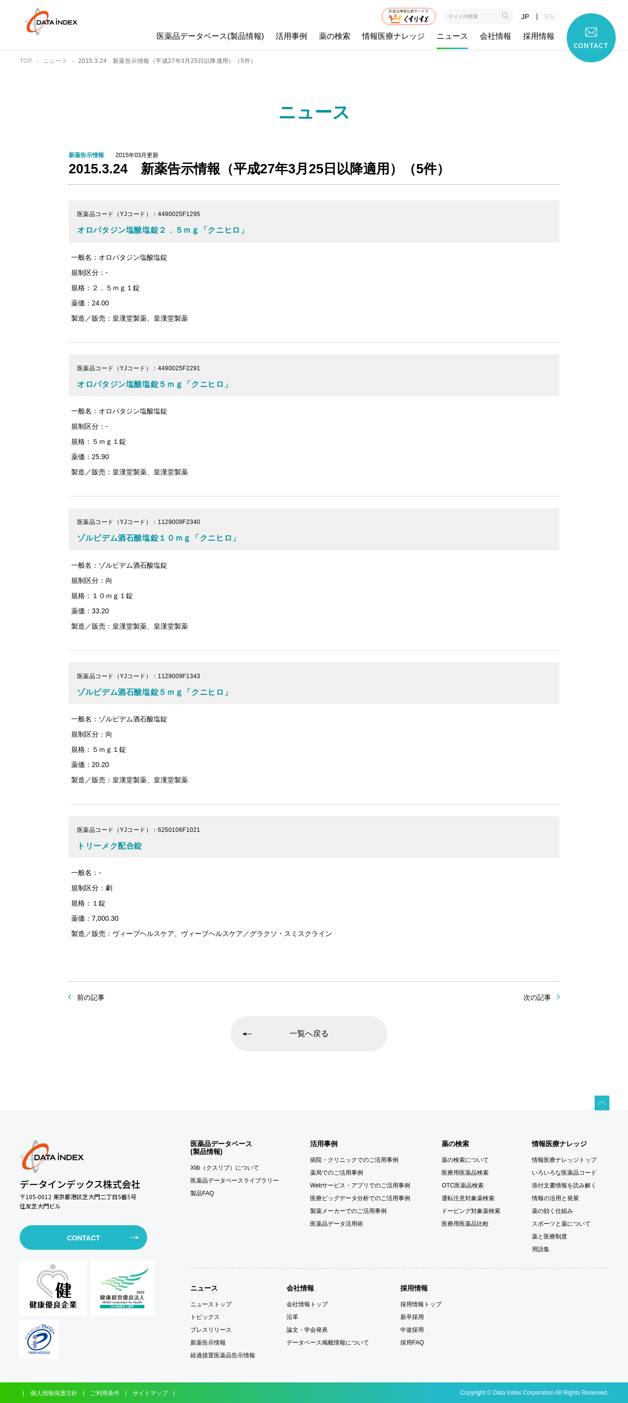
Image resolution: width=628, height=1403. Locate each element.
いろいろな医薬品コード (564, 1172)
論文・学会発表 (307, 1329)
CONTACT (83, 1238)
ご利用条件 (105, 1393)
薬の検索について (465, 1159)
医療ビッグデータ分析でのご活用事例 (360, 1198)
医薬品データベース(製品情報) (210, 36)
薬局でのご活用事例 (336, 1172)
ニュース (452, 36)
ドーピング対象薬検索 (471, 1211)
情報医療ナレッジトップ (564, 1159)
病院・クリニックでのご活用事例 (354, 1159)
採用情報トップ (421, 1304)
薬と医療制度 (549, 1236)
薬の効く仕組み (552, 1211)
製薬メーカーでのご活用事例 (348, 1211)
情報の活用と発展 (555, 1198)
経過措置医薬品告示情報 (222, 1355)
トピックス (205, 1317)
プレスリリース (211, 1329)
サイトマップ (150, 1393)
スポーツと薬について (561, 1223)
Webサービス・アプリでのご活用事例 (360, 1185)
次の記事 (537, 997)
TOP (26, 60)
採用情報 (538, 36)
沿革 (292, 1317)
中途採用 (412, 1329)
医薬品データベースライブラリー (234, 1180)
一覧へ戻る (309, 1033)
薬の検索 (334, 36)
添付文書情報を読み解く (564, 1185)
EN (549, 16)
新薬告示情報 (208, 1342)
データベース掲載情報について (328, 1342)
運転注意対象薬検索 (468, 1198)
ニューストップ (211, 1304)
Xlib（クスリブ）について (224, 1167)
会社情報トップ (307, 1304)
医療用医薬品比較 (465, 1223)
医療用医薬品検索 (465, 1172)
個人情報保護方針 (54, 1393)
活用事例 (291, 36)
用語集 (541, 1249)
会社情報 (495, 36)
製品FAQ (202, 1193)
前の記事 (91, 997)
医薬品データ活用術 (336, 1223)
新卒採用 (412, 1317)
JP (525, 16)
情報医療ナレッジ (393, 36)
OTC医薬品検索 (462, 1185)
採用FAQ (412, 1342)
